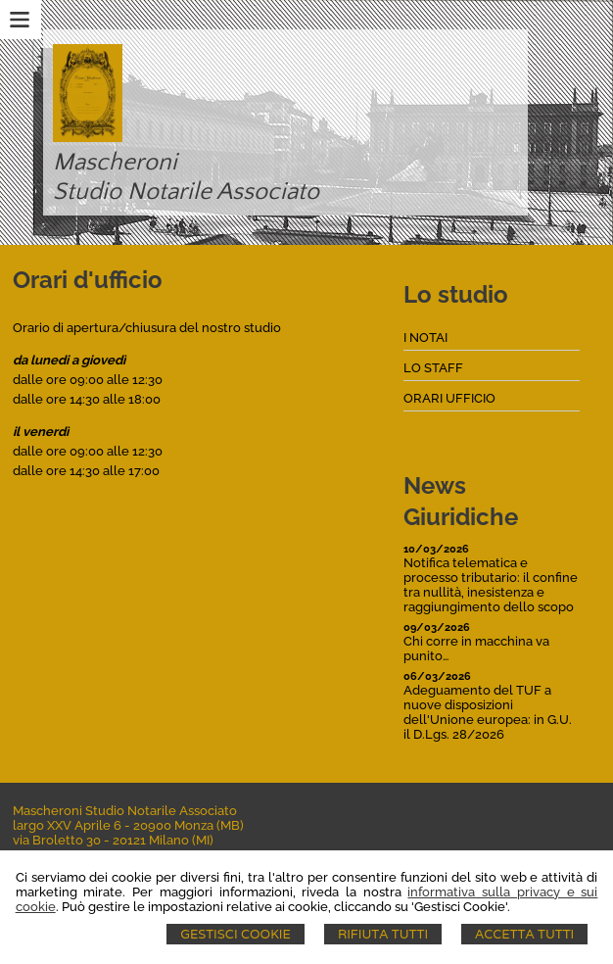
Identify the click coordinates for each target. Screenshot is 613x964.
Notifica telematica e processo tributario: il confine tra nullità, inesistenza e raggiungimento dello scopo (490, 584)
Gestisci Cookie (235, 934)
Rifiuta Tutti (383, 934)
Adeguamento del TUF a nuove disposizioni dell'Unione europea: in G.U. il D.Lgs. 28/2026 (487, 712)
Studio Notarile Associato (186, 192)
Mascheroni (115, 162)
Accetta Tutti (524, 934)
